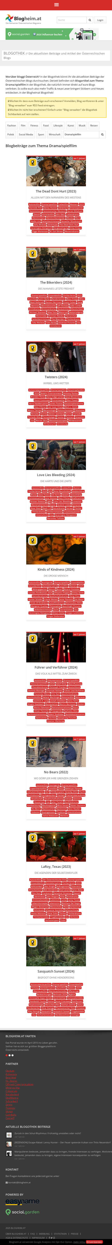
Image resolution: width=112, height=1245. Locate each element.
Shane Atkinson (38, 913)
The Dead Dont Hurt (68, 224)
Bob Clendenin (50, 889)
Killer (62, 896)
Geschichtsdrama (69, 693)
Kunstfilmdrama (56, 602)
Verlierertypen (52, 920)
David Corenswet (42, 400)
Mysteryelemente (39, 504)
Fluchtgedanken (48, 795)
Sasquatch (46, 1011)
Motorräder (41, 315)
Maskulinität (63, 309)
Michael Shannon (37, 312)
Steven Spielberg (56, 413)
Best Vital (11, 1077)
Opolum (10, 1070)
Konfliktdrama (71, 802)
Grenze (68, 798)
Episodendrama (39, 596)
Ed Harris (56, 494)
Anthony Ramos (70, 393)
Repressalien (48, 808)
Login (100, 20)
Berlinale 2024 (60, 994)
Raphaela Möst (71, 710)
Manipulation (51, 704)
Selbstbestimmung (50, 221)
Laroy (63, 899)
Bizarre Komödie (72, 589)
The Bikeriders (58, 319)
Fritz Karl (55, 693)
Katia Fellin (73, 700)
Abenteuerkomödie (58, 991)
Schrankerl (12, 1101)
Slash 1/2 (47, 508)
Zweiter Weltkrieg (55, 721)
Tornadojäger (49, 417)
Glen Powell (72, 400)
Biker (82, 298)
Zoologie (75, 1014)
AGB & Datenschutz (17, 1237)
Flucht (82, 791)
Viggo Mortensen (40, 231)
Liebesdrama (72, 214)
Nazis (75, 707)
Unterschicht (42, 515)
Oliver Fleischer (41, 710)
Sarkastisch (75, 906)
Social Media (26, 134)
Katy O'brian (40, 406)
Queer (53, 504)
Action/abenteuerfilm (39, 390)
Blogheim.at (23, 18)
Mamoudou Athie (74, 602)
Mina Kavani (63, 805)
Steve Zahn (52, 913)
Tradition (60, 812)
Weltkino (64, 815)
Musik (82, 125)
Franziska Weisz (42, 693)
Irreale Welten (51, 599)
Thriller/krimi (69, 295)
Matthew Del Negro (70, 903)
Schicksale (39, 910)
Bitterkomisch (35, 889)
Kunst (71, 125)
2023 (81, 204)
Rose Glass (36, 508)
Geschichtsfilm (34, 697)
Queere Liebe (63, 504)
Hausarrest (39, 802)
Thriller (78, 508)
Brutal (34, 494)
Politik (10, 134)
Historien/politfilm (39, 683)
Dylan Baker (77, 889)
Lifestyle (58, 125)
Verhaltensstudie (45, 1014)
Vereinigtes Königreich (41, 228)
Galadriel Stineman (63, 893)
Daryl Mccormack (73, 396)
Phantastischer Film (65, 1008)
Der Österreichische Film (54, 879)
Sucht (56, 609)
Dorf (47, 791)
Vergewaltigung (61, 228)
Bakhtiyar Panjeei (73, 788)
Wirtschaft (54, 134)
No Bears (36, 808)
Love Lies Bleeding (62, 501)
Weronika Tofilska (55, 518)
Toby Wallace (38, 322)
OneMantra (12, 1098)
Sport (41, 134)
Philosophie (54, 606)
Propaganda (56, 710)
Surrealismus (66, 609)
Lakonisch (55, 899)
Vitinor (9, 1111)
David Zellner (59, 997)
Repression (61, 808)
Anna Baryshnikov (62, 491)
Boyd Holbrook (37, 302)
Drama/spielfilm (49, 204)
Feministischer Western (54, 211)
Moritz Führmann (42, 707)
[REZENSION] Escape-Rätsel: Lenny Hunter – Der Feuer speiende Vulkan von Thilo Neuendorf (63, 1142)
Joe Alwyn (79, 599)
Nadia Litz (35, 221)
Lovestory (77, 501)
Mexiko (70, 217)
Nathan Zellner (68, 1004)
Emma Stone (78, 592)
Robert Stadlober (56, 714)
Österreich (76, 886)
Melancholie (56, 906)
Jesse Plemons (66, 599)
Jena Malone (51, 498)
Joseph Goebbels (58, 700)
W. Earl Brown (56, 231)
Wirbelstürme (75, 420)
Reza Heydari (74, 808)
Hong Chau (74, 596)
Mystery (77, 487)
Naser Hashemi (77, 805)
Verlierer (74, 916)
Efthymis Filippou (62, 592)
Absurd (52, 589)
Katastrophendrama (73, 403)
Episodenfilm (35, 585)
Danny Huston (50, 207)
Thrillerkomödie (41, 916)
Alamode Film (35, 207)
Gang (79, 302)
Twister (60, 417)
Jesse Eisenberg (63, 1001)
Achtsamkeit (37, 886)
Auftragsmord (62, 886)
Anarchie (32, 298)
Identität (35, 305)
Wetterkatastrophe (58, 420)
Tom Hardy (51, 322)
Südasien (35, 812)
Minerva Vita (12, 1087)
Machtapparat (49, 805)
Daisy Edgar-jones (55, 396)
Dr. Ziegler (11, 1081)
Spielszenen (41, 717)
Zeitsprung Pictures (67, 717)
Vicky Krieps (75, 228)
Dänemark (63, 207)
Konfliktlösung (33, 805)
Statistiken (60, 1233)
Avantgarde (47, 582)
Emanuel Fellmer (54, 690)
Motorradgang (76, 312)
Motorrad (63, 312)
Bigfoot (72, 994)
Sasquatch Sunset (61, 1011)
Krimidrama (34, 309)
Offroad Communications (19, 1084)
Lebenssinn (54, 903)
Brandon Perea (38, 396)
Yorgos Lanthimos (74, 612)
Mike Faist (52, 312)
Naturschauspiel (65, 410)
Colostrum (11, 1091)
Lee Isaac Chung (55, 406)
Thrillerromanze (54, 511)
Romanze (76, 504)
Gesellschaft (37, 798)
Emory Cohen (69, 302)
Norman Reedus (56, 315)
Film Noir (36, 893)
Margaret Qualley (39, 606)
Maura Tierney (35, 410)
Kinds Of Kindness (38, 602)
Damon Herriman (53, 302)
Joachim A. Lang (41, 700)
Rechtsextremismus (36, 714)
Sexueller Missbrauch (71, 221)
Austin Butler (44, 298)
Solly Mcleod (40, 224)
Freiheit (61, 795)
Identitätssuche (48, 305)
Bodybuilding (78, 491)
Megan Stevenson (40, 906)
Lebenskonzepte (40, 903)
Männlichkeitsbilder (55, 217)
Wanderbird (12, 1094)
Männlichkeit (38, 217)
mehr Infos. (79, 1241)
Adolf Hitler (61, 683)
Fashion (11, 125)
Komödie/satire (50, 585)
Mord (77, 217)
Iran (48, 802)
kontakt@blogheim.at (18, 1182)
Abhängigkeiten (39, 589)
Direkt (9, 1104)
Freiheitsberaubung (75, 795)
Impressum (38, 1237)
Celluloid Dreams (35, 791)
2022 (61, 788)
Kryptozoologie (36, 1004)
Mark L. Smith (71, 406)
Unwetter (79, 417)
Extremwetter (58, 400)
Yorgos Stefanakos (55, 616)
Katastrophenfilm (76, 390)
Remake (35, 413)
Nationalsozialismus (61, 707)
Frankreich (47, 893)
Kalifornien (77, 1001)
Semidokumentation (75, 714)
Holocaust (80, 697)
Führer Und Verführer (74, 690)
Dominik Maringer (36, 690)
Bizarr (59, 589)
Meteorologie (49, 410)
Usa (78, 322)
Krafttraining (78, 498)
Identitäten (39, 896)
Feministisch (35, 211)
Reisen (94, 125)
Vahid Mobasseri (50, 815)
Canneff (10, 1118)
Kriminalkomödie (41, 899)
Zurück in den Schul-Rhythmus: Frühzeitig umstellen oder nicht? (48, 1133)
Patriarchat (70, 315)
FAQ (32, 1233)
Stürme (43, 413)
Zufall (63, 920)
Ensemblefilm (54, 295)
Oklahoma (80, 410)
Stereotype (52, 224)
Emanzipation (76, 207)
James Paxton (56, 403)
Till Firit (52, 717)
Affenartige (73, 991)
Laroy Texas (73, 899)
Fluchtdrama (33, 795)
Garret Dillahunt (75, 211)
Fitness (34, 125)
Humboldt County (38, 1001)
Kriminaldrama (49, 309)
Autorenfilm (34, 204)
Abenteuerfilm (40, 991)
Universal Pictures (66, 322)
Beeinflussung (75, 683)
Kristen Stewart (37, 501)
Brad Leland (64, 889)
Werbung (44, 1233)
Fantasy (35, 987)
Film (23, 125)
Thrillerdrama (73, 319)
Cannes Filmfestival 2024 (40, 592)
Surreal (69, 508)
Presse (74, 1233)
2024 (36, 393)
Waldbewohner (62, 1014)
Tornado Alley (34, 417)
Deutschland (74, 687)
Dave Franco (44, 494)
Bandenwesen (58, 298)
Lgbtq (49, 501)
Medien (80, 704)
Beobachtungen (44, 994)
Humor (51, 1001)
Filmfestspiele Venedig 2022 (64, 791)
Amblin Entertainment (51, 393)
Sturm (68, 413)
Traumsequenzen (72, 511)
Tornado (77, 413)
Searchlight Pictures (71, 606)
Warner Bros (41, 420)
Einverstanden (94, 1241)
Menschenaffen (52, 1004)
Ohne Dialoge (47, 1008)
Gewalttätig (75, 494)
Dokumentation (54, 680)
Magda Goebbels (36, 704)
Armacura (11, 1074)
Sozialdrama (59, 508)
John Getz (60, 214)
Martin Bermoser (67, 704)
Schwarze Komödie (54, 910)
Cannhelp (11, 1114)
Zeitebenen (55, 325)
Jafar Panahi (57, 802)
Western (74, 204)
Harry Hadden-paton (38, 403)
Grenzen (77, 798)
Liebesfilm (63, 204)
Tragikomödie (56, 916)
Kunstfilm (63, 585)
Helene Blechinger (51, 697)
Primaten (80, 1008)
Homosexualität (35, 498)
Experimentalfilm (38, 788)
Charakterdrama (40, 687)
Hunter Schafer (35, 599)
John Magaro (52, 896)
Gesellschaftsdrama (58, 596)
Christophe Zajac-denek (40, 997)
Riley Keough (34, 1011)
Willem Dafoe (58, 612)
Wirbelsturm (50, 423)
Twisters (70, 417)
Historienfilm (48, 214)
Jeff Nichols (62, 305)
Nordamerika (33, 1008)
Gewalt (36, 214)
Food (46, 125)
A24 (50, 491)
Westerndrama (72, 231)
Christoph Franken (57, 687)
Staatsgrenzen (48, 812)
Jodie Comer (75, 305)
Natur (80, 1004)
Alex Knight (49, 886)
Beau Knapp (72, 298)
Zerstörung (62, 423)
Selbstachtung (71, 910)
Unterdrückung (74, 812)
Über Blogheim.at (16, 1233)
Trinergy (10, 1108)
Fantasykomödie (75, 997)
